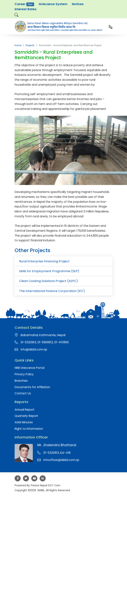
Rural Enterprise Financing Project (44, 261)
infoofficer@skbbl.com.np (61, 460)
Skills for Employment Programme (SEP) (49, 271)
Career (24, 4)
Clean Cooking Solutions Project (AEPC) (48, 281)
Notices (78, 4)
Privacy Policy (24, 374)
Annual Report (24, 410)
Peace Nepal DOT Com (45, 485)
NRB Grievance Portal (29, 368)
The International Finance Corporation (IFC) (52, 291)
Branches (21, 381)
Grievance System (53, 4)
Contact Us (23, 393)
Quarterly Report (26, 416)
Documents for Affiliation (32, 387)
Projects (30, 45)
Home (18, 45)
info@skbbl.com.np (34, 349)
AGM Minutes (24, 422)
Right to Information (29, 429)
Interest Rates (25, 9)
